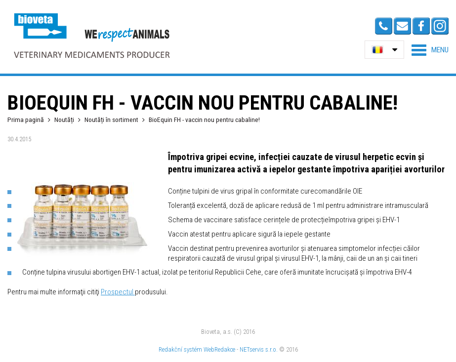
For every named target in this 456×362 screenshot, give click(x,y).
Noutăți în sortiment (111, 119)
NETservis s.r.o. (259, 349)
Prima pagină (25, 119)
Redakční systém (180, 349)
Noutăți (64, 119)
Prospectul (118, 291)
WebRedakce (219, 349)
